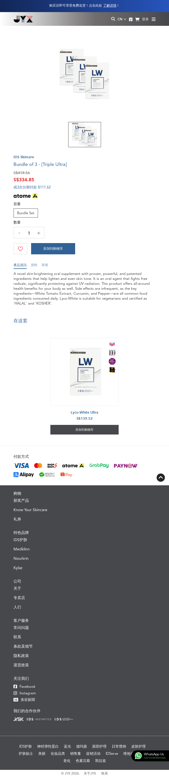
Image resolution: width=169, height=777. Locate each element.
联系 (17, 637)
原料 (34, 266)
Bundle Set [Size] (25, 213)
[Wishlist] (20, 248)
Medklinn (21, 549)
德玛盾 (81, 746)
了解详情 (109, 5)
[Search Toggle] (113, 19)
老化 (66, 761)
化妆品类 (58, 753)
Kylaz (17, 568)
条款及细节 (23, 646)
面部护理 (99, 746)
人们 (17, 607)
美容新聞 (24, 700)
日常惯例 (119, 746)
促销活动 (93, 753)
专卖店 (19, 597)
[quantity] (29, 233)
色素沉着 (83, 761)
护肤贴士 (26, 753)
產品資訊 (20, 266)
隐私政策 (21, 655)
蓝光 (67, 746)
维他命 (128, 753)
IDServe (112, 753)
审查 (45, 266)
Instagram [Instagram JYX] (24, 693)
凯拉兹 (100, 761)
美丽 (41, 753)
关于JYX (90, 773)
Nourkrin (21, 558)
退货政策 (21, 665)
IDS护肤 (20, 540)
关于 (17, 588)
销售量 (75, 753)
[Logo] (23, 19)
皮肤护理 (138, 746)
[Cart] (53, 248)
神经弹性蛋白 (48, 746)
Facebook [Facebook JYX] (24, 686)
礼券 (17, 519)
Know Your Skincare (30, 510)
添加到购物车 (53, 248)
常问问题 (21, 627)
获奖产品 (21, 500)
